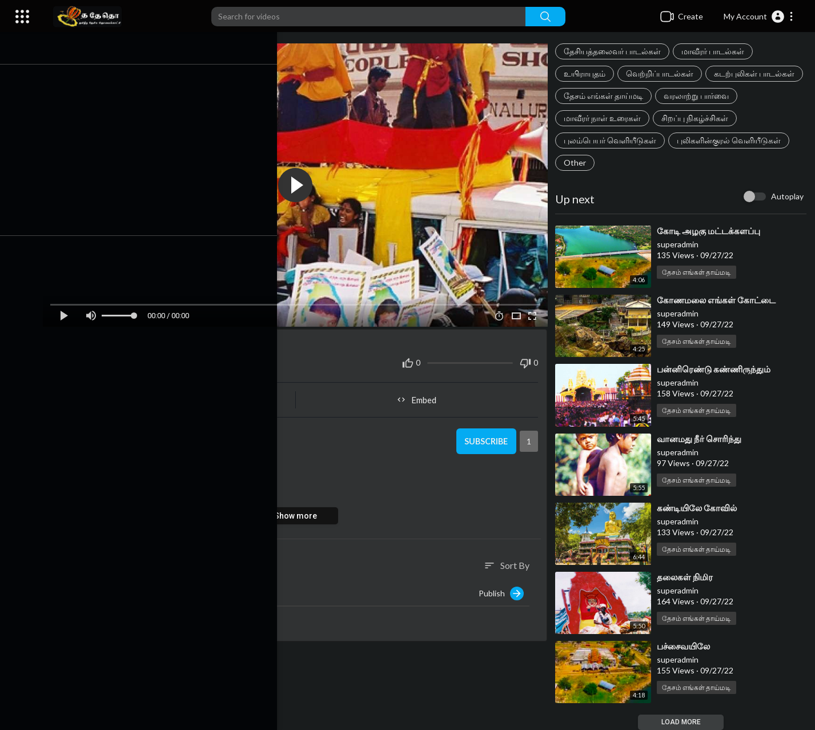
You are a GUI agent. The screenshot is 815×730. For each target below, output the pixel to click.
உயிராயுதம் (588, 73)
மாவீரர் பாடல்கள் (716, 51)
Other (703, 162)
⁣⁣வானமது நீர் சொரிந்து (702, 439)
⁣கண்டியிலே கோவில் (700, 508)
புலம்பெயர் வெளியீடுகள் (701, 140)
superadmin (121, 429)
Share (182, 395)
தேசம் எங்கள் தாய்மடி (708, 96)
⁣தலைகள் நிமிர (688, 577)
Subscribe (487, 436)
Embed (421, 395)
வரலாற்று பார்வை (599, 118)
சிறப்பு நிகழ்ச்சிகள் (600, 140)
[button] (758, 16)
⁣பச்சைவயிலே (686, 646)
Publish (504, 588)
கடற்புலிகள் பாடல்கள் (607, 96)
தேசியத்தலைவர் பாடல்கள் (615, 51)
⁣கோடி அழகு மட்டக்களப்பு (712, 231)
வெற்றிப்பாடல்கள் (663, 73)
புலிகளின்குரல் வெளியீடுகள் (619, 162)
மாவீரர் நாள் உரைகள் (691, 118)
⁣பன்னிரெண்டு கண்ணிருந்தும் (717, 369)
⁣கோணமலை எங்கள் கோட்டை (719, 300)
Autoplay (787, 196)
